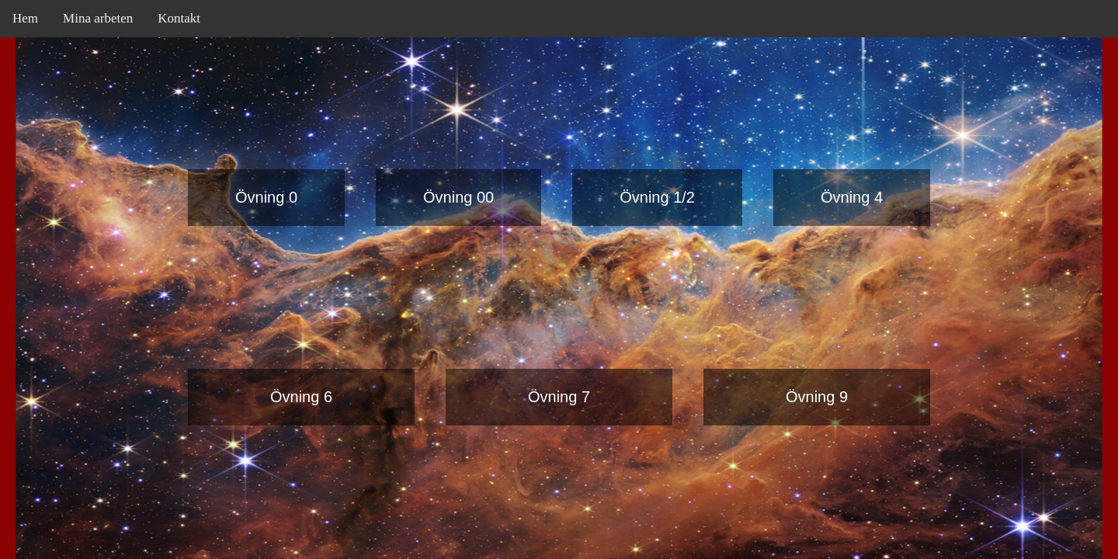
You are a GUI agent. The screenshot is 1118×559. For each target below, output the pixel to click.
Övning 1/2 (657, 197)
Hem (25, 18)
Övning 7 (559, 396)
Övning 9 (817, 396)
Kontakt (179, 18)
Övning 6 (301, 396)
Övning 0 (266, 197)
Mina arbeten (98, 18)
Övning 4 (852, 197)
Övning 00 (458, 197)
